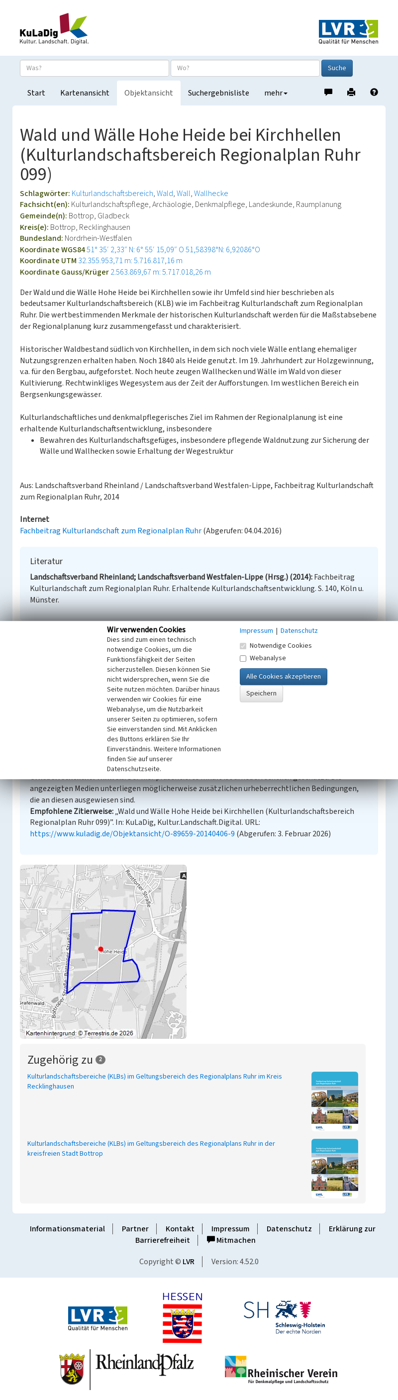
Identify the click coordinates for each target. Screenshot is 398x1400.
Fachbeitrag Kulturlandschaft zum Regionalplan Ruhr (110, 530)
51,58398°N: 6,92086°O (223, 249)
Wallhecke (211, 193)
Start (36, 93)
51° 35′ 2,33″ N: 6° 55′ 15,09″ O (135, 249)
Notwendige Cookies (276, 646)
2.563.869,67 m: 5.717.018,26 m (160, 272)
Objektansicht (148, 93)
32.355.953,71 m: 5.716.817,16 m (130, 260)
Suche (337, 68)
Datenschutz (289, 1228)
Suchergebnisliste (218, 93)
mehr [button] (276, 93)
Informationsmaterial (67, 1228)
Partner (135, 1228)
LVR (189, 1261)
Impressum (230, 1228)
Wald (165, 193)
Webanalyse (263, 658)
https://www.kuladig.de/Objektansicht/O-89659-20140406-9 (132, 833)
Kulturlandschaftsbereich (112, 193)
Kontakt (180, 1228)
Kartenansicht (84, 93)
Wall (184, 193)
